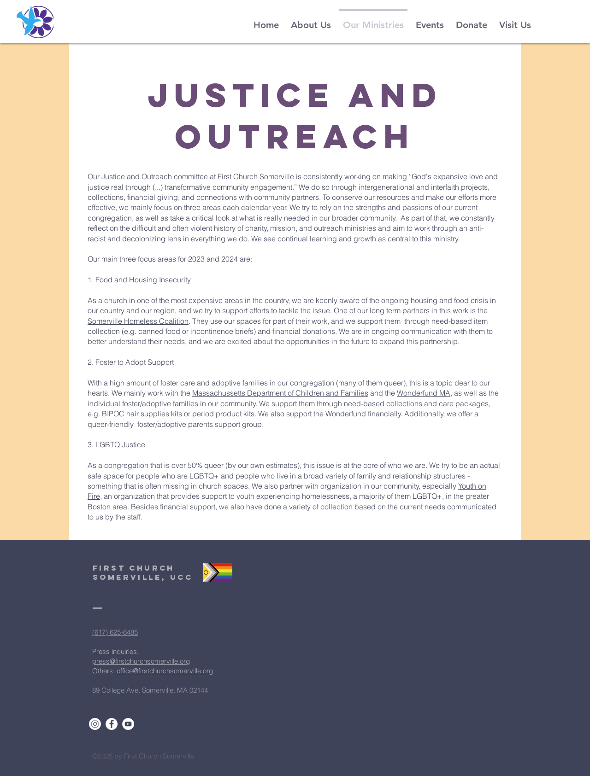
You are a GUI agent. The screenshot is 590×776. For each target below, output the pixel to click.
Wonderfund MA (423, 392)
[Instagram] (95, 724)
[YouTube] (128, 724)
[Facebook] (112, 724)
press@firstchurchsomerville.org (141, 661)
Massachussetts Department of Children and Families (280, 392)
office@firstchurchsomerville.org (165, 670)
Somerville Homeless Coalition (138, 321)
